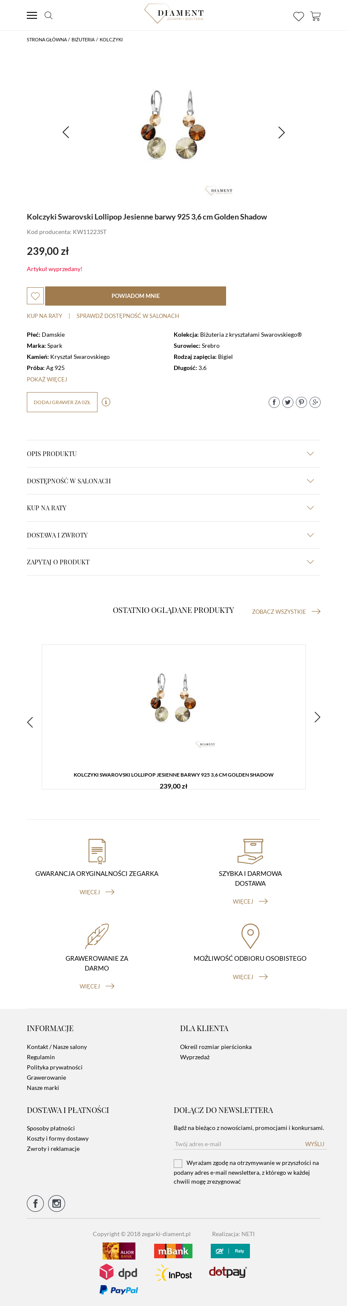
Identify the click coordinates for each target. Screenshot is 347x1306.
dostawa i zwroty (170, 535)
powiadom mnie (136, 295)
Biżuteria (83, 39)
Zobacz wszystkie (286, 611)
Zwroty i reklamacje (53, 1148)
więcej (97, 892)
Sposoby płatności (51, 1128)
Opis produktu (170, 453)
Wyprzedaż (194, 1056)
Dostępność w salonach (170, 481)
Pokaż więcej (47, 379)
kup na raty (170, 507)
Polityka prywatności (55, 1067)
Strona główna (47, 39)
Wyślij (314, 1144)
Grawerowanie (46, 1077)
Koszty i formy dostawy (58, 1138)
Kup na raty (44, 315)
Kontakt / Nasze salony (57, 1046)
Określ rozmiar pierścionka (216, 1046)
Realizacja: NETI (233, 1233)
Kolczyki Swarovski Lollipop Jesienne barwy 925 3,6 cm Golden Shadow (174, 774)
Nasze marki (43, 1087)
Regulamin (41, 1056)
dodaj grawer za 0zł (62, 402)
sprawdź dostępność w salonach (128, 315)
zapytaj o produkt (170, 562)
